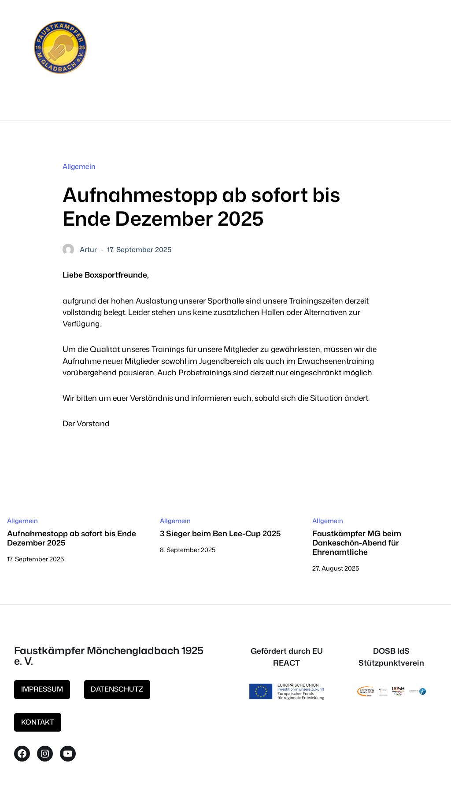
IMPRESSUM (42, 689)
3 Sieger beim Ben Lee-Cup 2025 (220, 533)
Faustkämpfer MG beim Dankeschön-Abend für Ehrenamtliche (356, 543)
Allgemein (79, 166)
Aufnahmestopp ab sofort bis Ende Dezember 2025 (71, 538)
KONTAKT (37, 722)
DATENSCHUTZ (117, 689)
